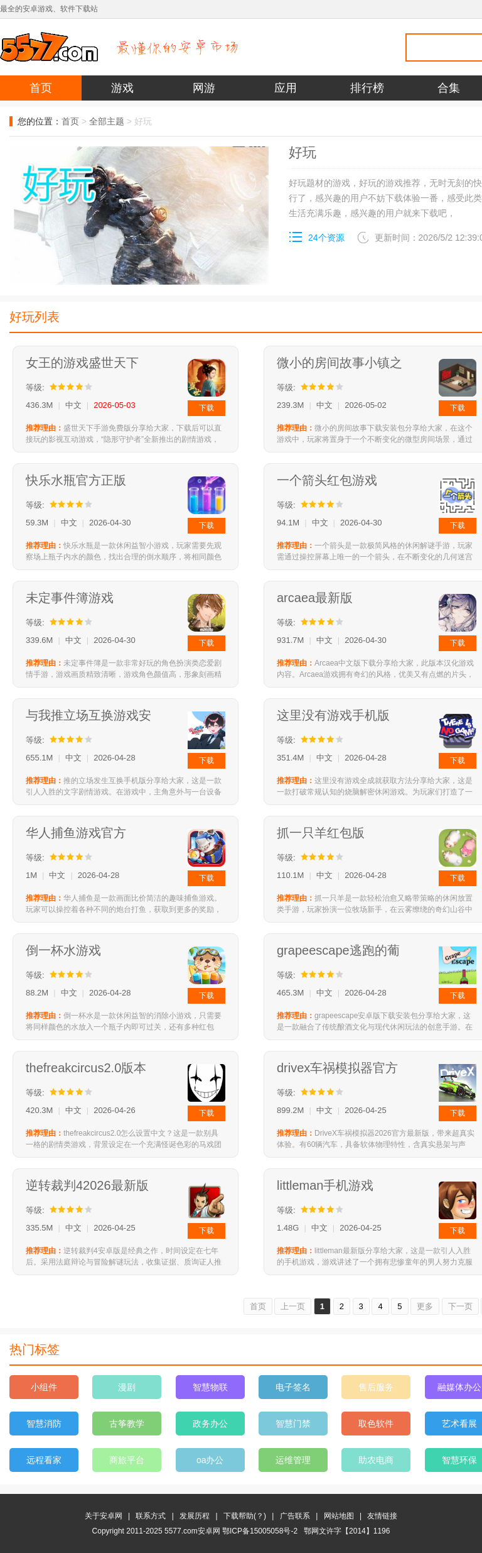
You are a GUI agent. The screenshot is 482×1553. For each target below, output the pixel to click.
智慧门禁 (293, 1424)
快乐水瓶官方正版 (76, 480)
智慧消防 (44, 1424)
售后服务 (376, 1387)
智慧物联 (210, 1387)
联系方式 (151, 1516)
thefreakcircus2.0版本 (86, 1068)
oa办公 (210, 1460)
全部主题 (106, 121)
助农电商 (376, 1460)
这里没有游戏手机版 (333, 715)
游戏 (122, 88)
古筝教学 (126, 1424)
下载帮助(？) (244, 1516)
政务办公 (210, 1424)
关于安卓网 (103, 1516)
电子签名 (293, 1387)
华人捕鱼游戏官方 (76, 833)
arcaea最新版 (315, 598)
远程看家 (44, 1460)
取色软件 (376, 1424)
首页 (40, 88)
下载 (206, 407)
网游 (204, 88)
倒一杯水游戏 (63, 950)
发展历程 (194, 1516)
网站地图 (339, 1516)
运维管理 (293, 1460)
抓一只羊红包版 (321, 833)
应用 (285, 88)
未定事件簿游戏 (70, 598)
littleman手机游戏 (325, 1185)
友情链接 (382, 1516)
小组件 (44, 1387)
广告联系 (295, 1516)
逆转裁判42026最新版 (87, 1185)
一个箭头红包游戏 (327, 480)
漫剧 (127, 1387)
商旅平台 (126, 1460)
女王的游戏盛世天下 (82, 363)
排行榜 (367, 88)
